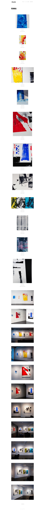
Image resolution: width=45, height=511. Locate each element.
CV (24, 1)
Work (23, 1)
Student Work (31, 1)
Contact (28, 1)
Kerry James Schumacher (14, 2)
